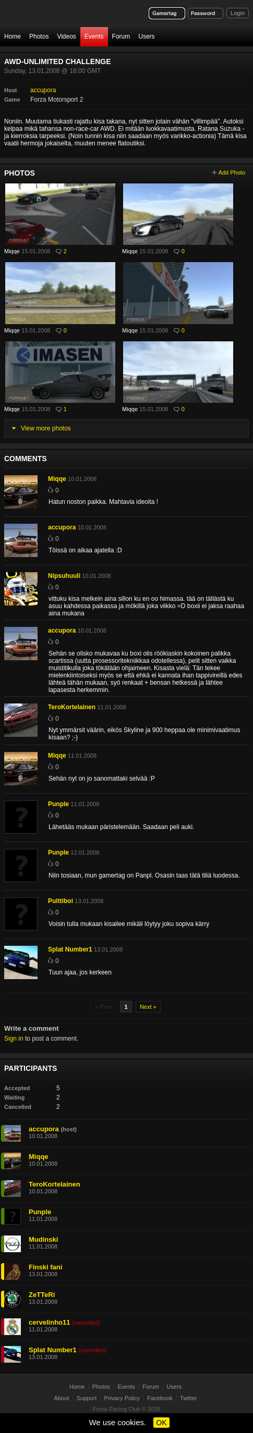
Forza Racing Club (116, 1409)
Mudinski (43, 1239)
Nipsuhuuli (64, 575)
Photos (39, 36)
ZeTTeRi (42, 1295)
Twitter (188, 1398)
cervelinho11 (49, 1322)
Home (12, 36)
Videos (66, 36)
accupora (43, 90)
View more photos (46, 428)
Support (87, 1398)
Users (146, 36)
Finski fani (45, 1267)
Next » (148, 1007)
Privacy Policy (122, 1398)
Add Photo (232, 172)
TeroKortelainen (71, 707)
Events (94, 36)
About (61, 1398)
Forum (121, 36)
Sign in (13, 1038)
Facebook (159, 1398)
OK (161, 1422)
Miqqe (12, 251)
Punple (58, 804)
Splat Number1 (70, 949)
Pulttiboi (60, 901)
